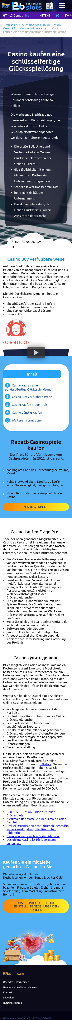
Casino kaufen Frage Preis (29, 404)
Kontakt (7, 992)
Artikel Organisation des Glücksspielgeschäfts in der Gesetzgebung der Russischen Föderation (38, 829)
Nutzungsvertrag (12, 1002)
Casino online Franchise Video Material (33, 836)
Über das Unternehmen (16, 982)
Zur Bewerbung (36, 507)
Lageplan (8, 997)
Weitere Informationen (27, 420)
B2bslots (45, 764)
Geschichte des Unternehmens (20, 987)
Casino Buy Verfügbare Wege (32, 396)
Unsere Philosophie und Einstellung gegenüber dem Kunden (36, 906)
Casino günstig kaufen (27, 412)
